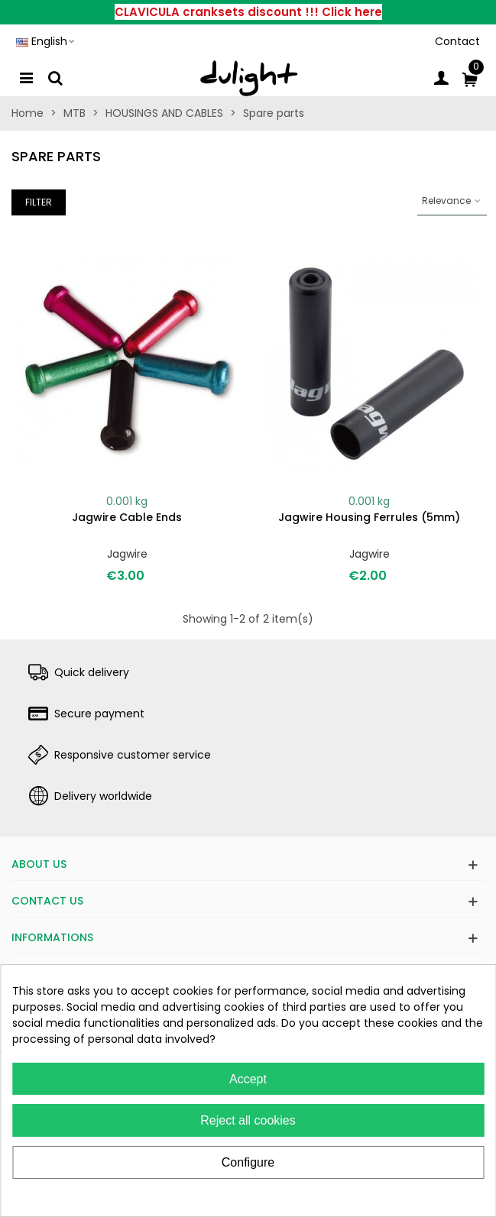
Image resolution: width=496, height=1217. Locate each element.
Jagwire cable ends (127, 517)
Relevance (452, 200)
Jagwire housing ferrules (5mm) (369, 517)
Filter (38, 202)
